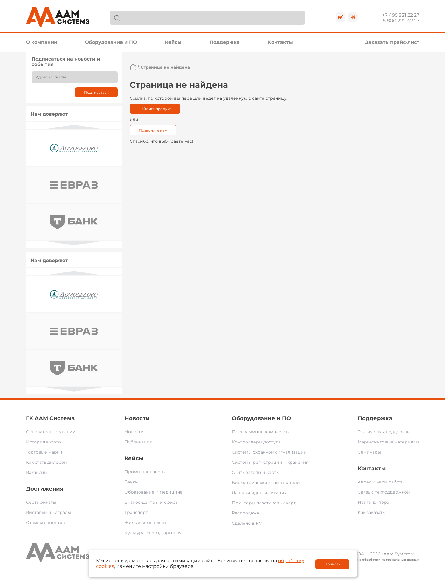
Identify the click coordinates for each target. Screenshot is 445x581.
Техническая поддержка (384, 431)
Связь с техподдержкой (384, 492)
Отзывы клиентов (45, 522)
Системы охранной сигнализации (269, 452)
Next (74, 243)
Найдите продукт (155, 109)
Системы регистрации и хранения (270, 462)
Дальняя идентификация (259, 492)
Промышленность (145, 471)
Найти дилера (373, 502)
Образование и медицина (153, 492)
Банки (131, 482)
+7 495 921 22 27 (400, 15)
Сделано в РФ (247, 523)
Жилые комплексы (145, 522)
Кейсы (173, 42)
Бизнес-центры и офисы (152, 502)
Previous (74, 127)
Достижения (44, 489)
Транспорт (136, 512)
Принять (332, 564)
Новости (137, 418)
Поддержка (225, 42)
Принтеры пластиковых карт (264, 503)
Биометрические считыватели (266, 482)
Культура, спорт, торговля (153, 532)
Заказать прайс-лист (392, 42)
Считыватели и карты (256, 472)
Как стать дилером (46, 462)
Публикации (139, 442)
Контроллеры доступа (256, 442)
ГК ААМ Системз (50, 418)
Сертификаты (41, 502)
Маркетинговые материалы (388, 442)
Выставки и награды (48, 512)
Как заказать (371, 512)
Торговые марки (44, 452)
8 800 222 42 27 (401, 21)
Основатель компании (50, 431)
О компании (41, 42)
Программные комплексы (260, 431)
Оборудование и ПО (111, 42)
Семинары (369, 452)
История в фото (43, 442)
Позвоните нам (153, 130)
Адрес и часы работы (381, 482)
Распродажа (245, 513)
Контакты (280, 42)
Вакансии (36, 472)
